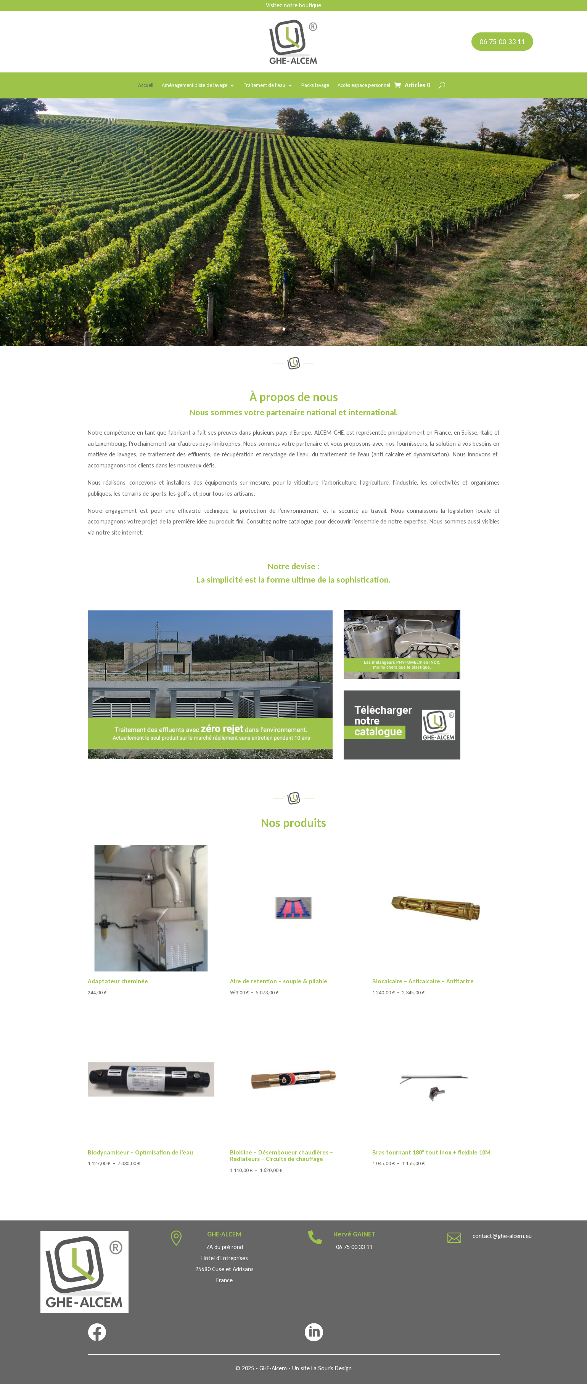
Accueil (145, 85)
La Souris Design (331, 1368)
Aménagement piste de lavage (194, 85)
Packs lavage (315, 85)
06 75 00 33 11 (502, 41)
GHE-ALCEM (224, 1234)
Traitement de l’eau (264, 85)
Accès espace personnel (364, 85)
